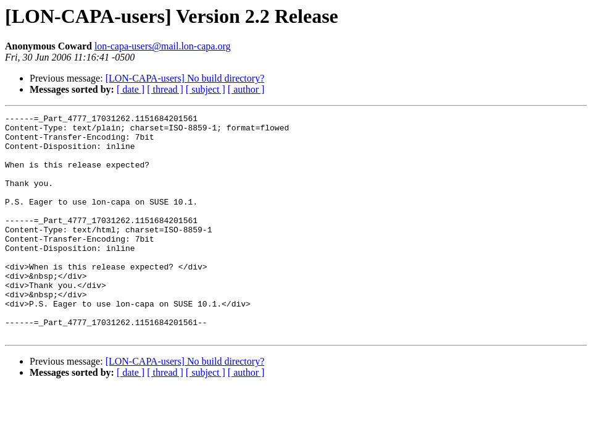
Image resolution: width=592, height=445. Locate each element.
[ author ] (246, 89)
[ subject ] (205, 89)
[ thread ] (165, 89)
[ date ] (130, 89)
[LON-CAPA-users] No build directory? (185, 78)
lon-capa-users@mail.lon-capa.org (162, 46)
